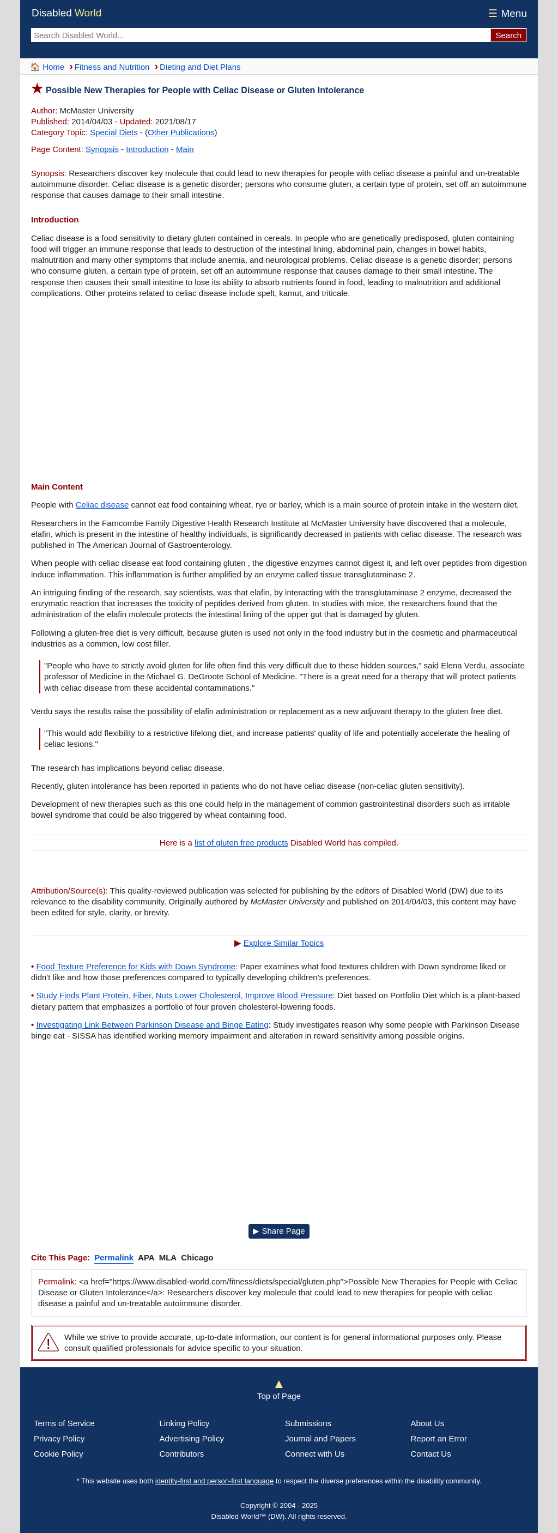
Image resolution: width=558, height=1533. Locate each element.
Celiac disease (102, 504)
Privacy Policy (59, 1438)
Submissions (308, 1423)
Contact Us (431, 1453)
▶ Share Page (279, 1230)
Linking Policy (185, 1423)
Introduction (147, 149)
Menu (506, 13)
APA (146, 1257)
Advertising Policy (192, 1438)
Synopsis (102, 149)
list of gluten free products (241, 842)
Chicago (197, 1257)
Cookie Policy (58, 1453)
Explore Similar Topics (284, 942)
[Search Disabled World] (260, 35)
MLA (168, 1257)
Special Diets (114, 132)
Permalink (114, 1257)
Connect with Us (314, 1453)
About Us (428, 1423)
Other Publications (181, 132)
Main (185, 149)
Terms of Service (64, 1423)
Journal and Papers (320, 1438)
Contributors (182, 1453)
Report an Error (439, 1438)
